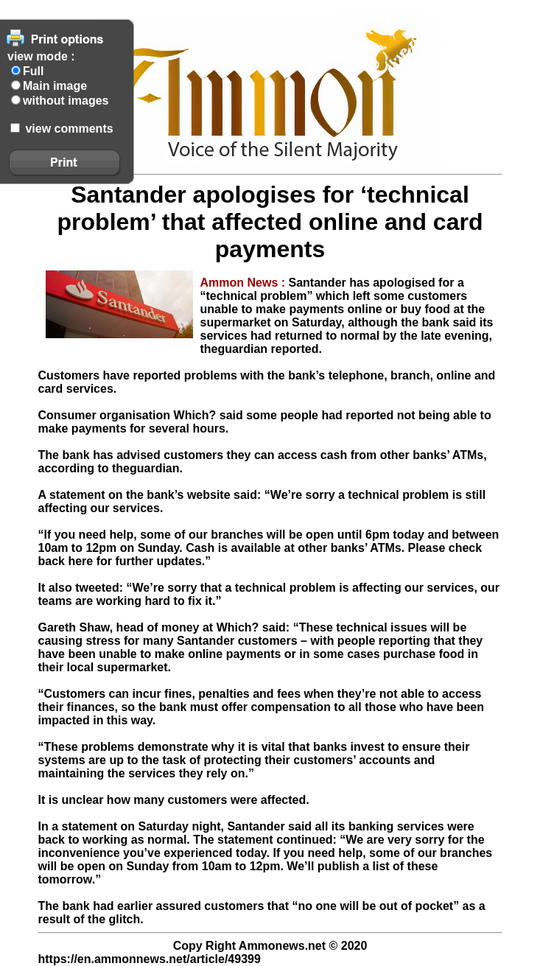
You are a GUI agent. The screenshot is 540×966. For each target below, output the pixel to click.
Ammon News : (244, 282)
